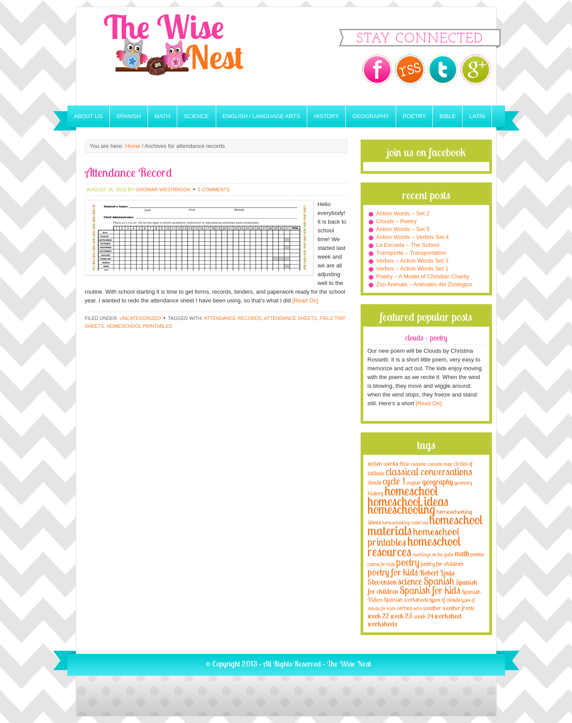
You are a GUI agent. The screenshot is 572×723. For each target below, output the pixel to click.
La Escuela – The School (407, 245)
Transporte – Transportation (411, 252)
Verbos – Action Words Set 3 (412, 260)
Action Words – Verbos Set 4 (412, 237)
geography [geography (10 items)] (437, 481)
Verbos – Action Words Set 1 (412, 268)
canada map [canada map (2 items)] (439, 464)
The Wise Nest (185, 56)
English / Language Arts (261, 116)
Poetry (414, 116)
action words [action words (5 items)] (383, 463)
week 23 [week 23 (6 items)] (401, 616)
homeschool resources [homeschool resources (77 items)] (414, 546)
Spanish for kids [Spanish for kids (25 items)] (430, 590)
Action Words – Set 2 (403, 213)
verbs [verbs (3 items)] (417, 608)
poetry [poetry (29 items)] (407, 562)
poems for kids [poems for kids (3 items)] (381, 564)
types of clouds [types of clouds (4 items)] (444, 599)
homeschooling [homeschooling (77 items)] (401, 509)
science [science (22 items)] (410, 581)
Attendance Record (128, 172)
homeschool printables (139, 326)
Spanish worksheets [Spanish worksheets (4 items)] (406, 599)
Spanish (128, 116)
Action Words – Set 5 (403, 229)
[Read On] (304, 300)
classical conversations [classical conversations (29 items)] (429, 471)
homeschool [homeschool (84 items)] (411, 490)
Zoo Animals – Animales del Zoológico (424, 284)
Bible (447, 116)
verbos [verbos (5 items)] (404, 608)
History (326, 116)
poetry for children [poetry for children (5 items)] (442, 563)
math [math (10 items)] (462, 553)
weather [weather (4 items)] (432, 607)
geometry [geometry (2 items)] (463, 483)
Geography (370, 116)
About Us (88, 116)
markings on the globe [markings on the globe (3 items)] (433, 554)
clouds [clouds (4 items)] (374, 482)
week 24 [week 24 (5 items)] (423, 616)
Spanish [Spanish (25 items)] (439, 581)
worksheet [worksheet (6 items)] (448, 616)
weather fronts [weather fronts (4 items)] (458, 607)
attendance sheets (290, 318)
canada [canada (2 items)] (418, 464)
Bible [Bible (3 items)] (404, 463)
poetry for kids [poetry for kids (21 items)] (393, 572)
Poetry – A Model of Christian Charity (422, 276)
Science (196, 116)
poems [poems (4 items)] (477, 554)
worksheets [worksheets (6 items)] (382, 624)
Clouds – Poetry (396, 221)
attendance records (233, 318)
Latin (477, 116)
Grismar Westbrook (163, 189)
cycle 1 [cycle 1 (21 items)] (394, 481)
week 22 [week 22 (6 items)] (378, 616)
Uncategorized (140, 318)
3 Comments (214, 189)
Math (162, 116)
